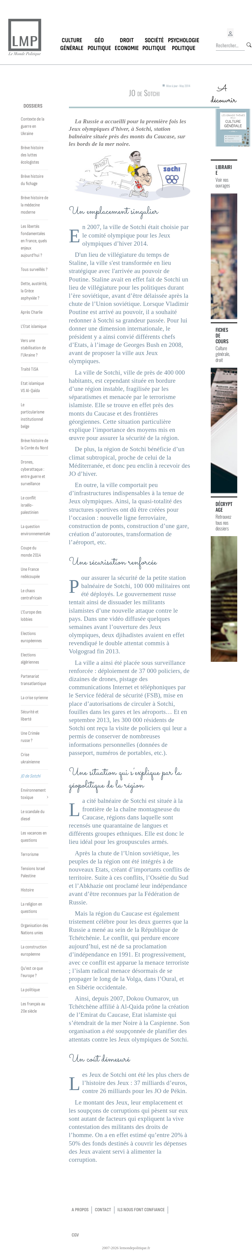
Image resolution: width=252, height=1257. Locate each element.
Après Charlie (31, 312)
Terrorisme (30, 854)
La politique (30, 990)
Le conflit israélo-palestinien (30, 505)
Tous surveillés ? (34, 269)
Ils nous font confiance (141, 1210)
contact (103, 1210)
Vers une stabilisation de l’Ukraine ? (33, 348)
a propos (80, 1210)
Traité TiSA (29, 369)
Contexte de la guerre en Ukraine (32, 126)
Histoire (27, 890)
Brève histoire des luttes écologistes (32, 155)
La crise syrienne (34, 698)
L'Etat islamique (33, 326)
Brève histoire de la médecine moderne (34, 205)
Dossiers (32, 106)
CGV (75, 1235)
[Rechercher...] (230, 45)
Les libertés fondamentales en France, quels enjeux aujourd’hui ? (34, 241)
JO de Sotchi (30, 776)
